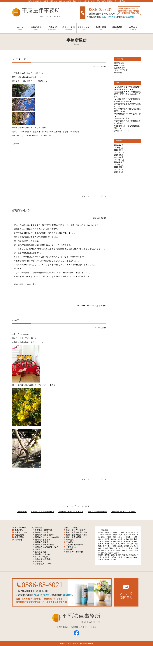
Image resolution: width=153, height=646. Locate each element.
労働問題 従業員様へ (75, 544)
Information (91, 305)
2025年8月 (118, 157)
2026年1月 (118, 150)
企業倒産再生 (40, 552)
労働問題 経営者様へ (43, 559)
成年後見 (70, 540)
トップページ (20, 527)
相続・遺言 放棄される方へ (77, 535)
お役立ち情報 (120, 68)
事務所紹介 (19, 530)
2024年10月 (119, 162)
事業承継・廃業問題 (43, 530)
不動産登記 (70, 547)
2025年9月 (118, 155)
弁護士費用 (19, 535)
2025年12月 (119, 152)
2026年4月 (118, 145)
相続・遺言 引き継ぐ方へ (76, 532)
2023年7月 (118, 169)
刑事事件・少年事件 (74, 552)
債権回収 (38, 549)
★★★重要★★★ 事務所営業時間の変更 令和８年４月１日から (127, 94)
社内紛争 (38, 561)
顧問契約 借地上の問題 (44, 544)
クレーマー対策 (41, 557)
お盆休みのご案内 (121, 118)
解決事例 (118, 72)
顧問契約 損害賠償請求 (44, 535)
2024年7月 (118, 164)
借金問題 (70, 549)
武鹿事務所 (22, 512)
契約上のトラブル (42, 554)
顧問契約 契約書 (42, 532)
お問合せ (18, 540)
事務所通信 (101, 305)
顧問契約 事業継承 (42, 540)
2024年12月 (119, 160)
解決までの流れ (21, 532)
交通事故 (70, 542)
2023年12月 (119, 167)
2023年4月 (118, 172)
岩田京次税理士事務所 (97, 512)
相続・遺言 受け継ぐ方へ (76, 530)
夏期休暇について (121, 131)
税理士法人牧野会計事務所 (42, 512)
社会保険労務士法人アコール (123, 512)
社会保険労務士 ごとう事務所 (70, 512)
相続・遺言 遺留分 (74, 537)
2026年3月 (118, 148)
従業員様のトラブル (43, 564)
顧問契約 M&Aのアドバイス (46, 547)
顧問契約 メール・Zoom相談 (47, 537)
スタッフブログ (99, 196)
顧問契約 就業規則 (42, 542)
